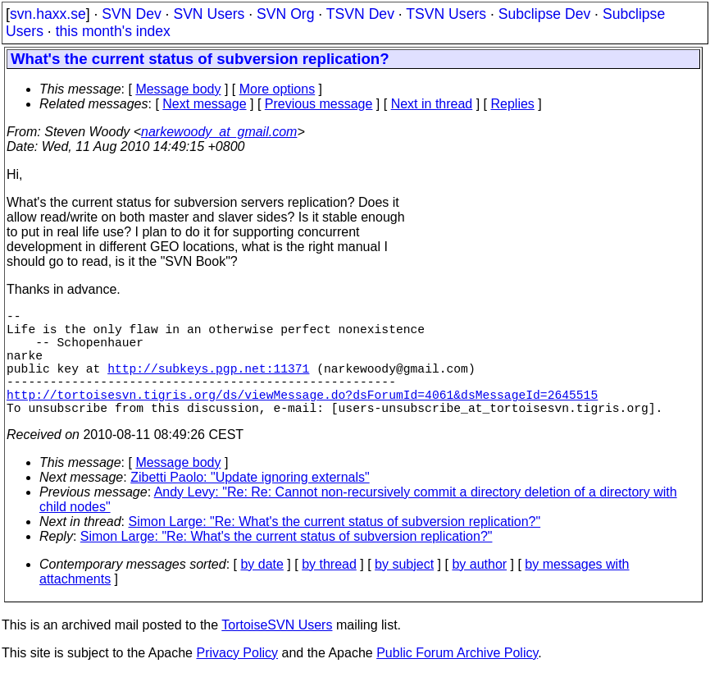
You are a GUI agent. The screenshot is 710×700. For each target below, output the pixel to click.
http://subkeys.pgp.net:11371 (208, 384)
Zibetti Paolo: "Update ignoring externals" (250, 503)
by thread (329, 590)
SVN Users (208, 14)
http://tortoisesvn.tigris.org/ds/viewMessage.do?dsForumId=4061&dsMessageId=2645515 (302, 417)
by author (479, 590)
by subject (404, 590)
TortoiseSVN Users (276, 651)
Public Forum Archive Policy (457, 679)
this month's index (113, 31)
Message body (178, 89)
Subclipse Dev (544, 14)
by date (261, 590)
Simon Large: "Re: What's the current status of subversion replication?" (335, 548)
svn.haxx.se (48, 14)
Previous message (319, 104)
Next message (204, 104)
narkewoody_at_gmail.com (219, 132)
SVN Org (285, 14)
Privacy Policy (237, 679)
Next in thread (432, 104)
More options (277, 89)
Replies (513, 104)
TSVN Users (446, 14)
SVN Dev (131, 14)
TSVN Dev (360, 14)
